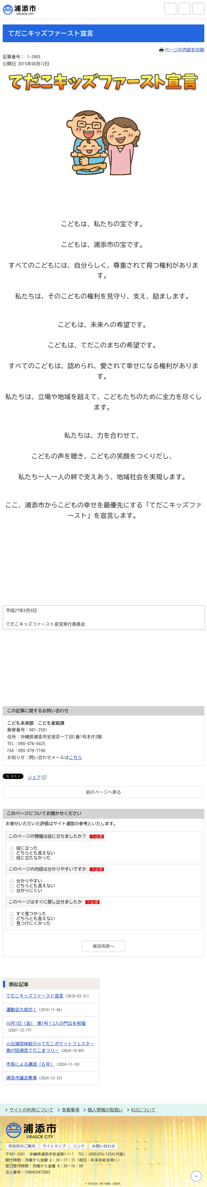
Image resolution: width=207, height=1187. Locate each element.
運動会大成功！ (21, 1009)
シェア (37, 777)
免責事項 (70, 1110)
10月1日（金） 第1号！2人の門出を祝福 (46, 1023)
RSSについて (143, 1110)
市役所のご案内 (21, 1146)
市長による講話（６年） (30, 1064)
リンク (79, 1146)
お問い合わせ (103, 1146)
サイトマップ (54, 1146)
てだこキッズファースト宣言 (34, 996)
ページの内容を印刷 (181, 50)
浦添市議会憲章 (21, 1078)
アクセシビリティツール (184, 9)
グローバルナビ (198, 9)
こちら (75, 757)
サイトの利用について (31, 1110)
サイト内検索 (170, 9)
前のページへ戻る (103, 792)
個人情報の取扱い (105, 1110)
